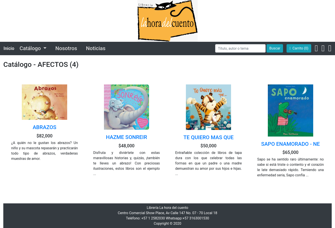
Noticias (95, 48)
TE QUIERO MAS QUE (208, 137)
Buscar (274, 48)
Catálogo (31, 48)
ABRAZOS (44, 127)
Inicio (9, 48)
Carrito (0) (298, 48)
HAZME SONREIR (126, 137)
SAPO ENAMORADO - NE (290, 144)
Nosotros (66, 48)
